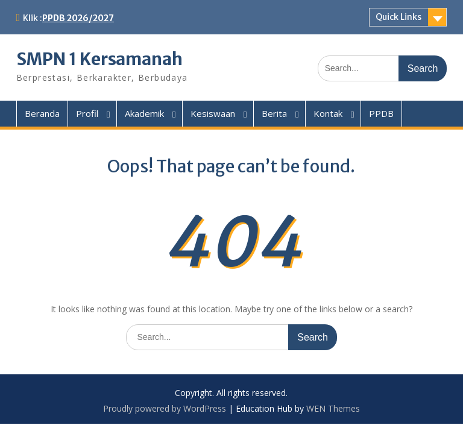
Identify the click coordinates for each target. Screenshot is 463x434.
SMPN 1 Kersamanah (99, 59)
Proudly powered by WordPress (164, 408)
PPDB (381, 113)
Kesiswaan (213, 113)
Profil (87, 113)
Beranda (42, 113)
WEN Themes (333, 408)
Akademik (144, 113)
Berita (274, 113)
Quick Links (398, 16)
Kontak (327, 113)
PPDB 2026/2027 (78, 18)
